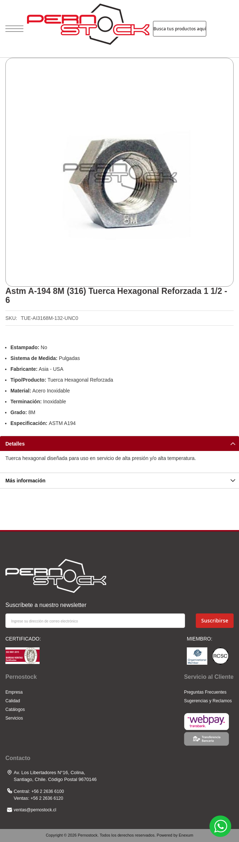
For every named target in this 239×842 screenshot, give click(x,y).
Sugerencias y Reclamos (208, 700)
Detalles (15, 444)
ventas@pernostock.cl (35, 809)
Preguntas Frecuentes (205, 692)
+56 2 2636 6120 (47, 798)
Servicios (14, 718)
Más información (25, 480)
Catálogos (15, 709)
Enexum (186, 835)
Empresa (14, 692)
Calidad (12, 700)
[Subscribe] (215, 620)
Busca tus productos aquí (179, 29)
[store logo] (88, 29)
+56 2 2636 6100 (47, 791)
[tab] (119, 443)
